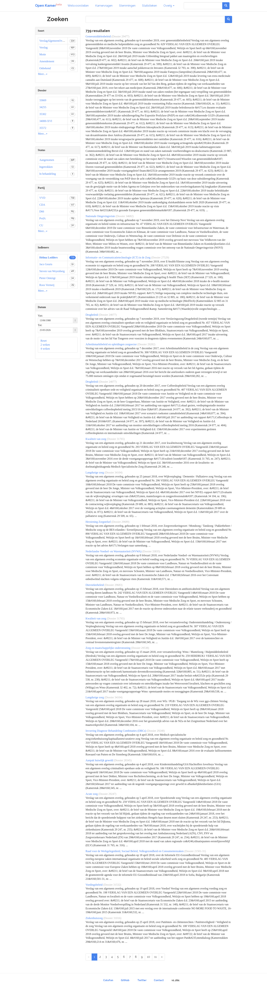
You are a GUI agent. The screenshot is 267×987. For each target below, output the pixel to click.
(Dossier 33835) (151, 551)
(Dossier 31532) (112, 884)
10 (148, 956)
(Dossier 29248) (156, 730)
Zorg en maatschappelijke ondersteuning (108, 647)
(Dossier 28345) (123, 760)
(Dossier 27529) (160, 257)
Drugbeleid (92, 314)
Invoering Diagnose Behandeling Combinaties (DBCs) (116, 730)
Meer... (43, 73)
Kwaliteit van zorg (96, 438)
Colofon (108, 980)
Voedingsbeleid (94, 884)
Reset (44, 340)
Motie (42, 54)
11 (155, 956)
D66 (41, 211)
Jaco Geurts (45, 264)
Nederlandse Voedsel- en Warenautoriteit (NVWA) (114, 551)
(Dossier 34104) (114, 472)
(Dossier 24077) (108, 314)
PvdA (42, 218)
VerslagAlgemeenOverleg (53, 40)
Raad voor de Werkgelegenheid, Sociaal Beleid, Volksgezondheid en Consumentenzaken (135, 851)
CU (41, 225)
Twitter (142, 980)
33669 (42, 100)
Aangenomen (46, 159)
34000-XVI (45, 121)
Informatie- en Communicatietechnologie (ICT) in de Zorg (118, 257)
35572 (42, 127)
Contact (159, 980)
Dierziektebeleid (95, 584)
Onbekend (45, 68)
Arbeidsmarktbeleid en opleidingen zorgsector (111, 344)
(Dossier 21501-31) (195, 851)
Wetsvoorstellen (78, 5)
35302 (42, 114)
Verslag (43, 47)
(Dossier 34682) (125, 216)
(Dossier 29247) (107, 793)
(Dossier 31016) (112, 918)
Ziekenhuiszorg (94, 918)
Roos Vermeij (46, 285)
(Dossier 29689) (120, 521)
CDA (42, 204)
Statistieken (149, 5)
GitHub (125, 980)
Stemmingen (127, 5)
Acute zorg (92, 793)
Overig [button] (168, 5)
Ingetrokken (46, 166)
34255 (42, 107)
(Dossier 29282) (146, 344)
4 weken (45, 348)
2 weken (45, 344)
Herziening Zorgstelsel (98, 521)
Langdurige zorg (95, 472)
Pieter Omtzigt (47, 278)
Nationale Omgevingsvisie (100, 216)
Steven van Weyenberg (52, 271)
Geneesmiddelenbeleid (98, 36)
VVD (42, 197)
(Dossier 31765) (116, 438)
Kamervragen (104, 5)
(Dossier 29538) (140, 647)
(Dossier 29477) (120, 36)
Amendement (46, 61)
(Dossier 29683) (114, 584)
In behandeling (47, 173)
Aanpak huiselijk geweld (99, 760)
